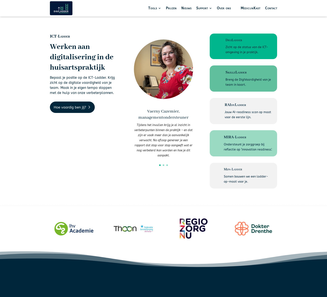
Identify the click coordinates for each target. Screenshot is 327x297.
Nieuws (186, 8)
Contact (271, 8)
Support (202, 8)
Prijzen (171, 8)
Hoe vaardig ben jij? (70, 107)
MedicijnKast (250, 8)
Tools (152, 8)
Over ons (224, 8)
